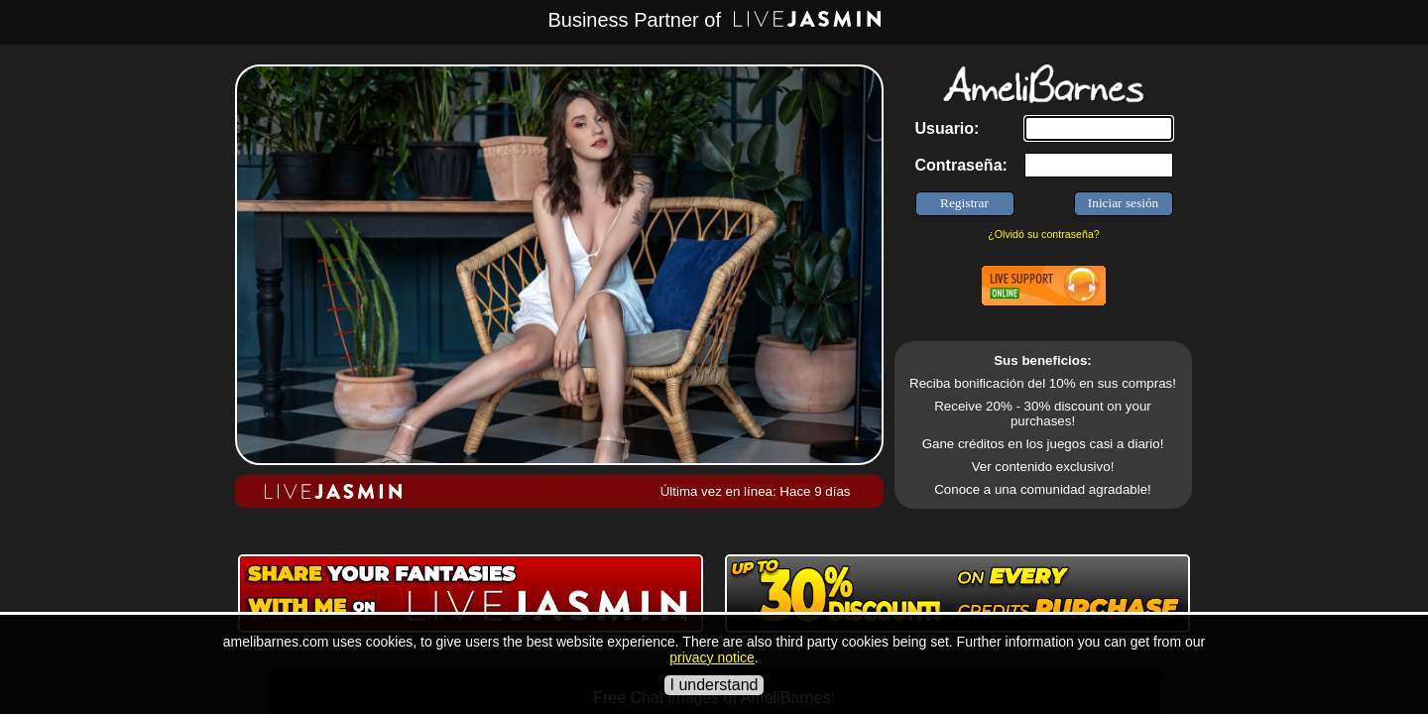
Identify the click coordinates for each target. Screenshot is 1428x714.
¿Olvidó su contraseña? (1044, 234)
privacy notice (712, 657)
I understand (714, 684)
